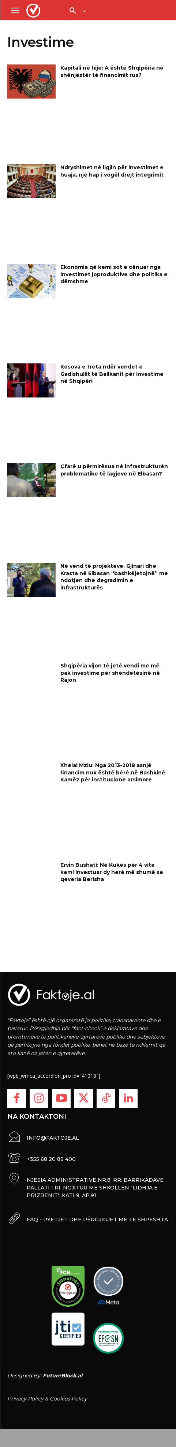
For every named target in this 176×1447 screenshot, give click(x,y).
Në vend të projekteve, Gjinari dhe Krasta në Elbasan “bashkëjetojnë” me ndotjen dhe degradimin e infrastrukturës (114, 577)
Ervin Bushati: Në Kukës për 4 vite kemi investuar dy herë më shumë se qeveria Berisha (111, 872)
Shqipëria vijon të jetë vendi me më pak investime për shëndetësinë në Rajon (110, 672)
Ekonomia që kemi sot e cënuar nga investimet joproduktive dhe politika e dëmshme (114, 274)
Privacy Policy (25, 1398)
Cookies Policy (68, 1398)
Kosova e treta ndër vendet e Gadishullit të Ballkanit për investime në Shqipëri (112, 373)
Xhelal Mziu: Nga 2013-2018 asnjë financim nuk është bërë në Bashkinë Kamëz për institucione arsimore (112, 772)
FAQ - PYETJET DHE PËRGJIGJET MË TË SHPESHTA (97, 1219)
